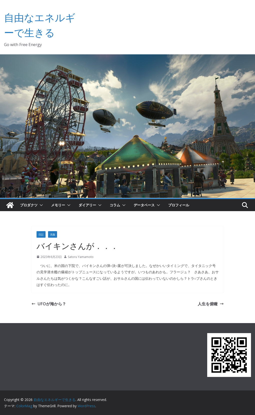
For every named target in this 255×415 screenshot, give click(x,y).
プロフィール (178, 205)
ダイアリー (87, 205)
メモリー (58, 205)
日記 (41, 234)
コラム (115, 205)
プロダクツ (29, 205)
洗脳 (52, 234)
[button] (40, 205)
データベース (144, 205)
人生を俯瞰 (211, 304)
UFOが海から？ (49, 304)
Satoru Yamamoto (81, 257)
